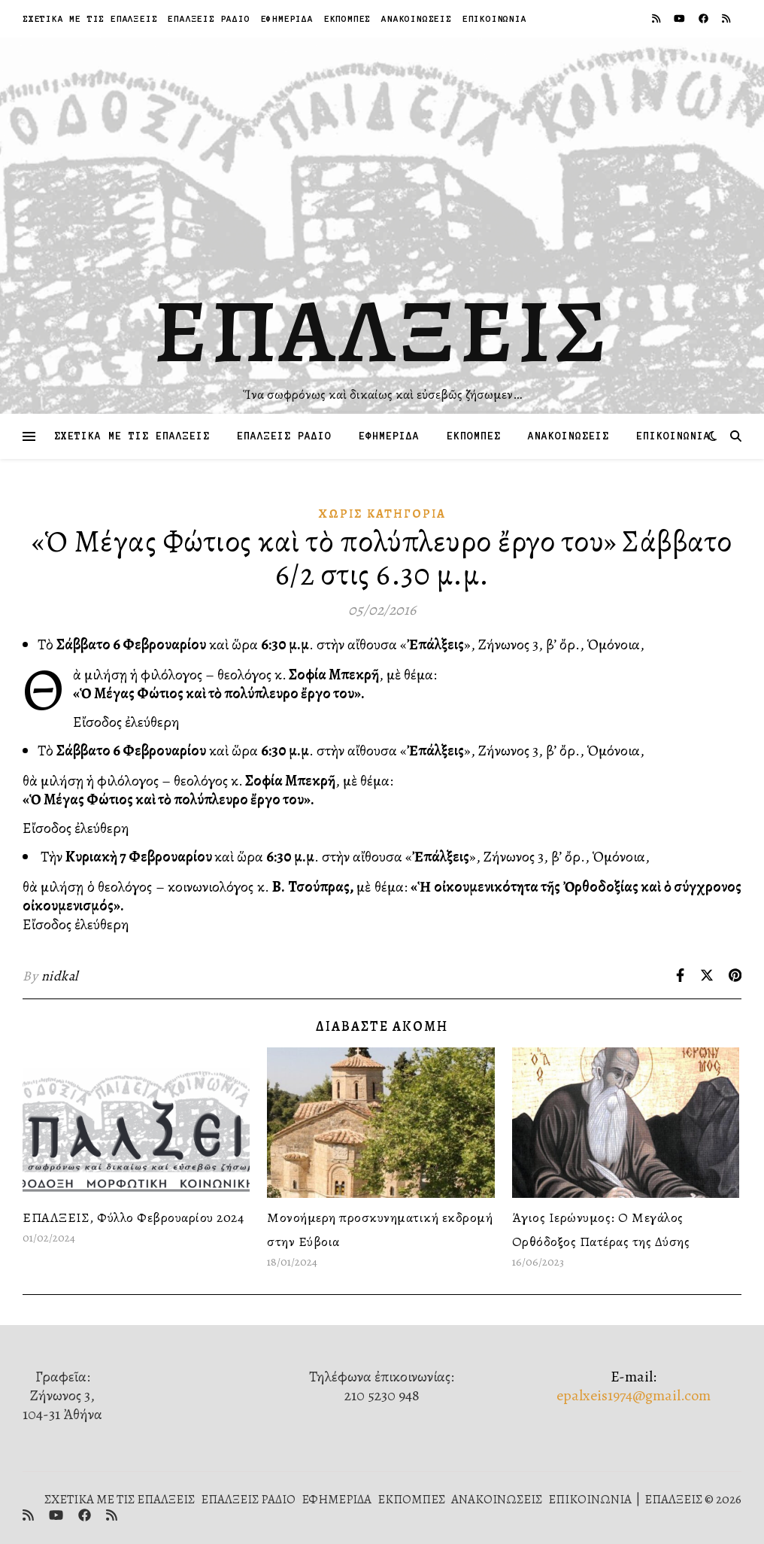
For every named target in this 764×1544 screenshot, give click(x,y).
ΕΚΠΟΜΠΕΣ (347, 18)
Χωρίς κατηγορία (382, 514)
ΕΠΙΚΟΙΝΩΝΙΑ (494, 18)
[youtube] (680, 18)
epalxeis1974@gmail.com (633, 1395)
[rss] (657, 18)
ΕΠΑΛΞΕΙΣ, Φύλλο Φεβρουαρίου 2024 (133, 1217)
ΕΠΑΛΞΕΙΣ (382, 331)
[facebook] (705, 18)
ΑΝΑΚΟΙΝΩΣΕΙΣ (416, 18)
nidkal (59, 976)
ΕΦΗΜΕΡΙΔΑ (287, 18)
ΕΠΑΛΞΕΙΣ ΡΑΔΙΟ (209, 18)
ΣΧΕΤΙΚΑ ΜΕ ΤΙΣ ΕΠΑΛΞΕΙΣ (90, 18)
